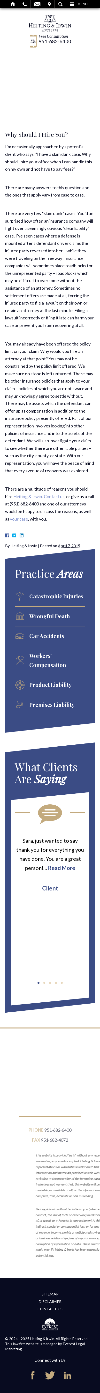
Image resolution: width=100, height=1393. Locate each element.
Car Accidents (46, 636)
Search (60, 4)
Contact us (54, 496)
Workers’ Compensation (47, 660)
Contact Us (50, 1308)
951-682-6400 (55, 41)
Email (37, 4)
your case (19, 519)
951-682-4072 (54, 1142)
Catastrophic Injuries (56, 596)
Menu (83, 4)
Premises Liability (52, 704)
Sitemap (50, 1294)
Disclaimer (50, 1301)
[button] (38, 983)
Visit (49, 4)
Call (24, 4)
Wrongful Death (49, 616)
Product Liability (50, 684)
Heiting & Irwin (27, 496)
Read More (61, 868)
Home (13, 4)
